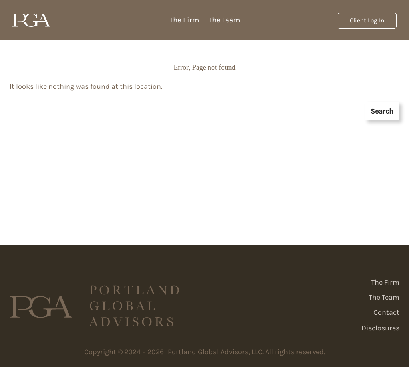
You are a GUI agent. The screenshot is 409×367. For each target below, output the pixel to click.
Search (382, 111)
